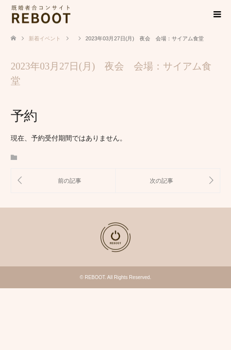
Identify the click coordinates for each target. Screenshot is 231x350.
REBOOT (95, 277)
